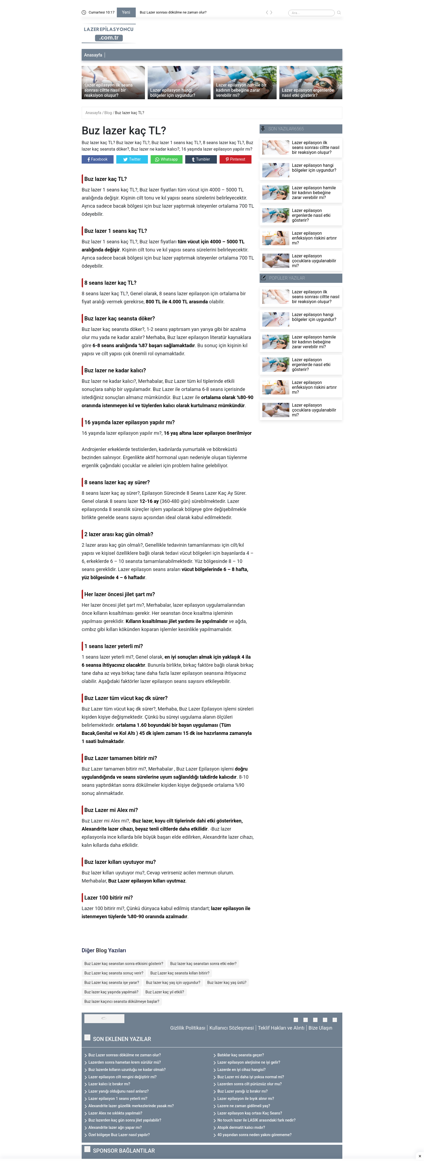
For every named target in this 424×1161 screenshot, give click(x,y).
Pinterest (235, 159)
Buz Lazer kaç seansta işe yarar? (111, 982)
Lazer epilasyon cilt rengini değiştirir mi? (122, 1077)
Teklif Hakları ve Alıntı (281, 1028)
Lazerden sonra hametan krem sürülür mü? (124, 1062)
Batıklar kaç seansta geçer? (240, 1055)
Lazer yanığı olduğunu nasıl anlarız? (118, 1091)
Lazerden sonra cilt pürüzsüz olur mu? (249, 1084)
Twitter (132, 159)
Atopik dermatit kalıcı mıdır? (241, 1127)
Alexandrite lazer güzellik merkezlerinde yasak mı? (131, 1106)
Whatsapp (166, 159)
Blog (108, 113)
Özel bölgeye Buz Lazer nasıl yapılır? (119, 1135)
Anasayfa (93, 55)
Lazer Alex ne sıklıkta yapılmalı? (115, 1113)
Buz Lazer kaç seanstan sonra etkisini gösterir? (123, 963)
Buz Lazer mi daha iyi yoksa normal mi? (250, 1077)
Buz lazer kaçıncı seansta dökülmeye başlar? (121, 1001)
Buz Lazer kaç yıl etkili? (164, 992)
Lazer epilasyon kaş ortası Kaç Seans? (249, 1113)
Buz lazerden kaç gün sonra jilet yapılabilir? (124, 1120)
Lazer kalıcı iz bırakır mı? (109, 1084)
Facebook (98, 159)
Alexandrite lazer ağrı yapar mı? (115, 1127)
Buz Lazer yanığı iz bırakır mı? (242, 1091)
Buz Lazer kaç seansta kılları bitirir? (179, 973)
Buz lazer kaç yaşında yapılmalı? (111, 992)
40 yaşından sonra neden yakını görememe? (254, 1135)
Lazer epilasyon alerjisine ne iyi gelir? (248, 1062)
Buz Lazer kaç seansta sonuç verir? (113, 973)
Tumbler (201, 159)
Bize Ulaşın (320, 1028)
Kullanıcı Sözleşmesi (231, 1028)
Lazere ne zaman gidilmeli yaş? (243, 1106)
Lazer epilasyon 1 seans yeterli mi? (117, 1098)
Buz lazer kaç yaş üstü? (227, 982)
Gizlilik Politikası (188, 1028)
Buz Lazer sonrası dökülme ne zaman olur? (173, 12)
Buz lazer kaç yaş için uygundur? (173, 982)
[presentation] (267, 13)
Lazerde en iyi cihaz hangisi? (241, 1069)
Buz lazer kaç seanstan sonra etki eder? (203, 963)
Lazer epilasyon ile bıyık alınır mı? (245, 1098)
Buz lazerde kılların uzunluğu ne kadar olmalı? (127, 1069)
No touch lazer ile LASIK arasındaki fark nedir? (256, 1120)
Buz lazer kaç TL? (129, 113)
